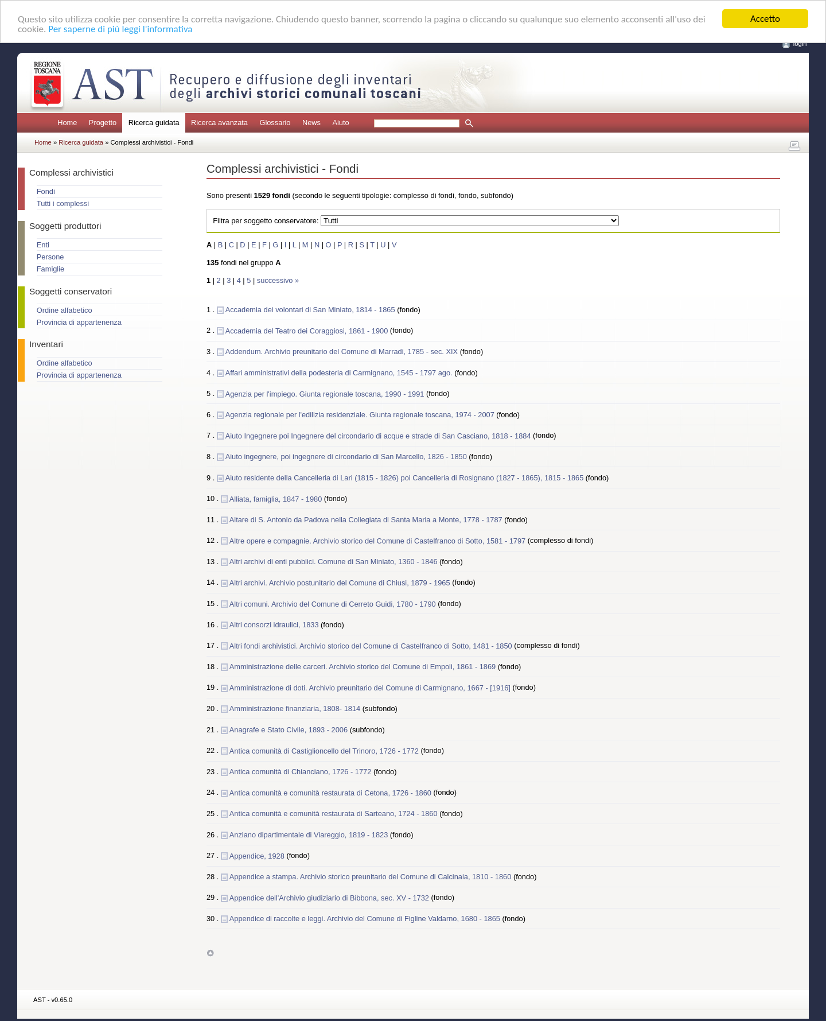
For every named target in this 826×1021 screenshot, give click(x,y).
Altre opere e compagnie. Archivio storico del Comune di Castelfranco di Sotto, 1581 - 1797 (378, 540)
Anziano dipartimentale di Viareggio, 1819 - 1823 (309, 834)
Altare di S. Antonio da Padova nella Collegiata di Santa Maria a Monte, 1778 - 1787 (366, 519)
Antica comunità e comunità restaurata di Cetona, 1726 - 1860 (331, 792)
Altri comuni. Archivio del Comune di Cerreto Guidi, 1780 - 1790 (333, 603)
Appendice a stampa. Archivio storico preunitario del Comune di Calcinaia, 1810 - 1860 (371, 876)
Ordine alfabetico (64, 310)
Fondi (46, 191)
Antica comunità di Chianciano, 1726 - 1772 (301, 771)
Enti (43, 244)
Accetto (765, 19)
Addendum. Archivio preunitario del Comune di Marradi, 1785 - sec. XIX (342, 351)
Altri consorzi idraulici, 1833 (275, 624)
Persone (50, 257)
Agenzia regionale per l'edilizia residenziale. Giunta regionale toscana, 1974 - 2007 (361, 414)
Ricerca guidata (82, 142)
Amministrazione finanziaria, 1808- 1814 (296, 708)
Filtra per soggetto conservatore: (265, 220)
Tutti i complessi (63, 203)
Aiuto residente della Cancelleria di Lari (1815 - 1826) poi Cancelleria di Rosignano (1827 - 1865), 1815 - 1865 (405, 477)
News (311, 122)
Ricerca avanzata (219, 122)
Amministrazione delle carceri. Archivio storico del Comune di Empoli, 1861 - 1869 (363, 666)
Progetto (102, 122)
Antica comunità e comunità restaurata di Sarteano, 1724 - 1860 (334, 813)
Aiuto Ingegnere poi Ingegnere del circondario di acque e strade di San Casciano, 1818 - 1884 (379, 435)
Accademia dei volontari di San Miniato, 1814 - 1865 (311, 309)
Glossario (274, 122)
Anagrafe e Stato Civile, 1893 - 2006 (289, 729)
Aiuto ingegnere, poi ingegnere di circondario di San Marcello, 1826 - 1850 (347, 456)
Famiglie (50, 269)
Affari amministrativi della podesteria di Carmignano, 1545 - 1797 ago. (340, 372)
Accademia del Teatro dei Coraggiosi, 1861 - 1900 (307, 330)
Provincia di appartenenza (79, 322)
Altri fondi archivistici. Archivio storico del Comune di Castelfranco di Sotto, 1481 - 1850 (371, 645)
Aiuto (340, 122)
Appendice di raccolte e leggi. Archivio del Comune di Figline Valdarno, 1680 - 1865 (365, 918)
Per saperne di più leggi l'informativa (120, 28)
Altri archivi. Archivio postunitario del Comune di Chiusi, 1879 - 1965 (340, 582)
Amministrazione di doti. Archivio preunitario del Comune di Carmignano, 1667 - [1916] (371, 687)
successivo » (278, 280)
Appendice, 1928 (258, 855)
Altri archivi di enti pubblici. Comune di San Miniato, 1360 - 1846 (334, 561)
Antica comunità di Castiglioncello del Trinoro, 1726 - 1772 (325, 750)
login (800, 43)
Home (67, 122)
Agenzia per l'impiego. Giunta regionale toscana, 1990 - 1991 (325, 393)
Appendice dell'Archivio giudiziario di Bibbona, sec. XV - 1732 (330, 897)
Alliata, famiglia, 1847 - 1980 (276, 498)
